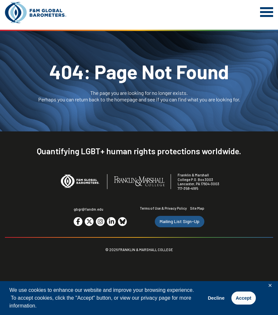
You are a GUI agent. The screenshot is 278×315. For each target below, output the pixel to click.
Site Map (197, 208)
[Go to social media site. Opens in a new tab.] (78, 221)
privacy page (155, 298)
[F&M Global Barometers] (36, 12)
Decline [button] (216, 298)
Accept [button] (243, 298)
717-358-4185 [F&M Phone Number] (188, 188)
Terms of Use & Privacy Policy (163, 208)
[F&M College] (139, 181)
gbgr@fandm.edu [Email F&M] (88, 209)
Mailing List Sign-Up (179, 221)
